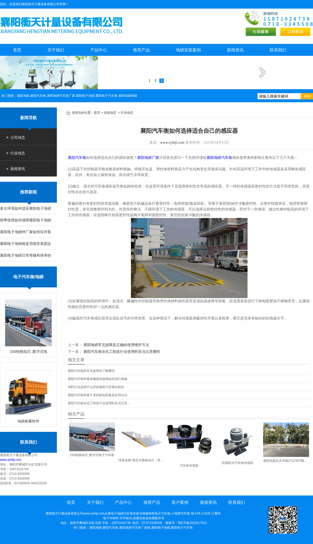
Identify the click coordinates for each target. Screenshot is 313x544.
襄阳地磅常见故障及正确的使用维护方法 (115, 345)
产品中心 (98, 50)
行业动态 (17, 153)
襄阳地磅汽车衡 (219, 157)
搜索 (307, 96)
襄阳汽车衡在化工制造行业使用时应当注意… (99, 403)
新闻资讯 (235, 50)
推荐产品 (141, 50)
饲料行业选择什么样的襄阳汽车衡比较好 (96, 387)
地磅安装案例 (188, 50)
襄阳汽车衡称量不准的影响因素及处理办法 (97, 395)
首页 (17, 50)
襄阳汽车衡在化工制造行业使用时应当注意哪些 (121, 351)
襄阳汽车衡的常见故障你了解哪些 (91, 371)
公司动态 (17, 137)
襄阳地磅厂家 (148, 157)
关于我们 (55, 50)
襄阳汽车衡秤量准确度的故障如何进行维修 (97, 379)
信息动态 (110, 112)
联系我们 (278, 50)
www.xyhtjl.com (10, 460)
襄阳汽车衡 (77, 157)
